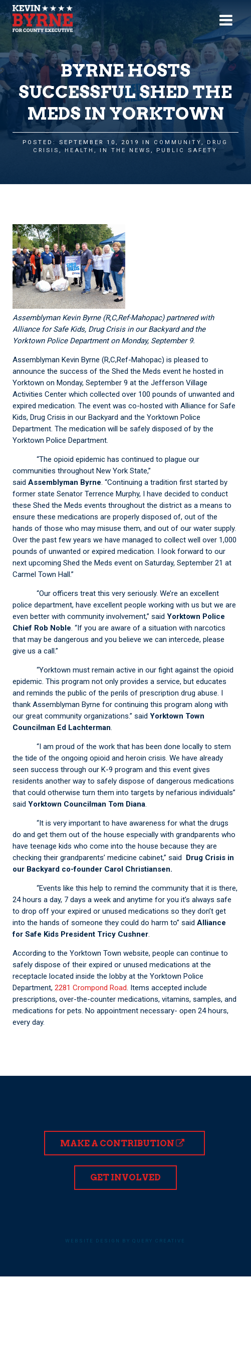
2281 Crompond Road (91, 987)
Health (79, 150)
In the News (125, 150)
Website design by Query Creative (125, 1240)
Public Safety (186, 150)
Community (177, 142)
